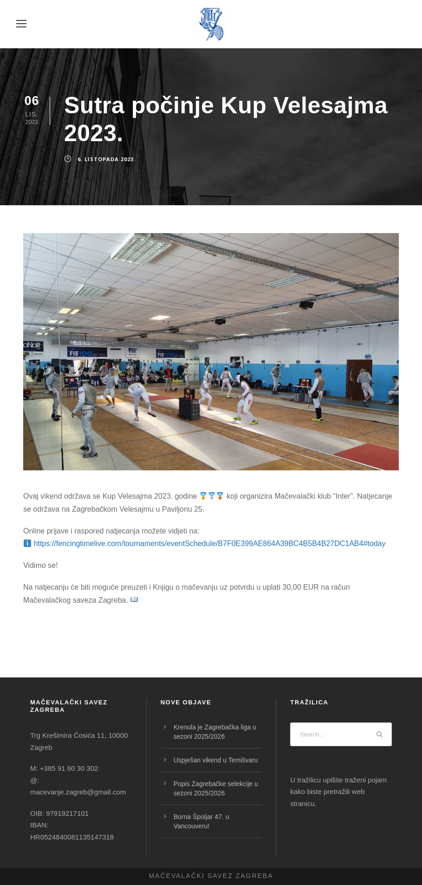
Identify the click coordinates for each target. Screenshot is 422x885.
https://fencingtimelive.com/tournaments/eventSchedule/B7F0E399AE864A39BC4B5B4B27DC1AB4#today (210, 543)
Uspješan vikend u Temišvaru (216, 760)
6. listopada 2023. (107, 159)
